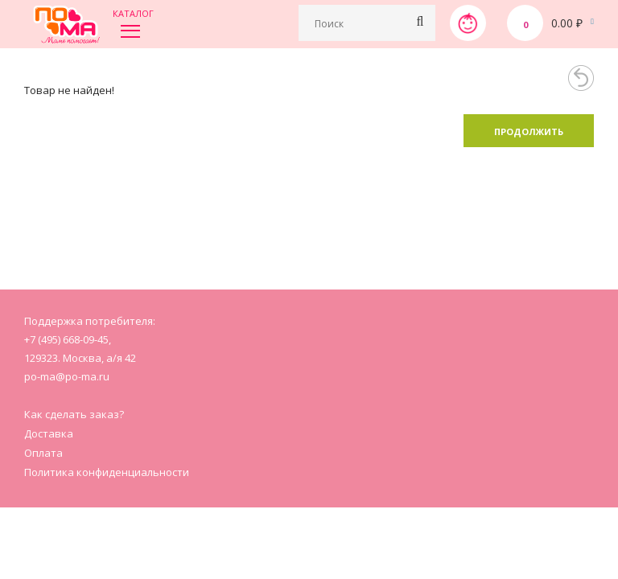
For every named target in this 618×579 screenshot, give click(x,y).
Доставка (48, 433)
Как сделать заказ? (74, 414)
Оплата (43, 453)
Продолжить (528, 131)
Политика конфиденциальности (106, 472)
